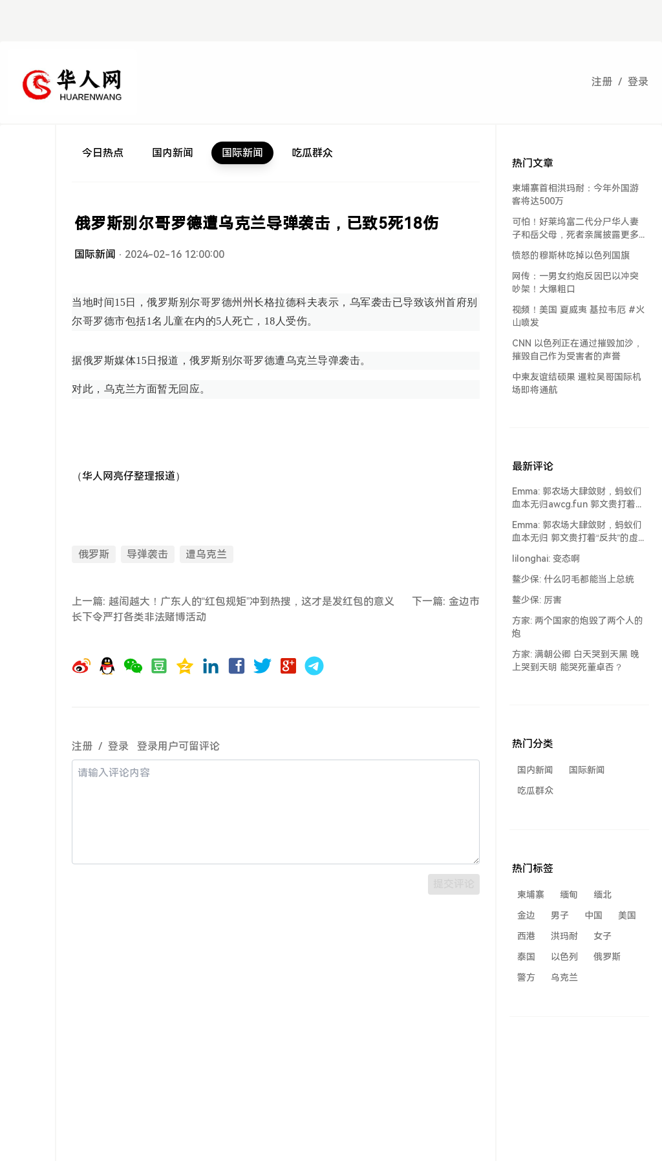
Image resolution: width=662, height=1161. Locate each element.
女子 (602, 936)
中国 (593, 915)
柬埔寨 (530, 894)
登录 (638, 82)
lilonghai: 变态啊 (546, 558)
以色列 (564, 957)
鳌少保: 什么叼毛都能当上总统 (573, 579)
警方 (526, 977)
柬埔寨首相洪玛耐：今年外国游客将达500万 (575, 194)
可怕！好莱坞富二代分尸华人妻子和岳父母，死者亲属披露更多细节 (575, 229)
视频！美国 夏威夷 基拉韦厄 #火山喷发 (578, 316)
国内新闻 (172, 153)
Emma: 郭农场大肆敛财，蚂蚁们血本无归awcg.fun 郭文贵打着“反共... (577, 498)
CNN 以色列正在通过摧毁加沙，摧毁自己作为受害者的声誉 (577, 349)
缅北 (602, 894)
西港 (526, 936)
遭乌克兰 (206, 554)
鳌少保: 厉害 (537, 600)
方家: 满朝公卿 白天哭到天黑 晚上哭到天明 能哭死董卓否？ (575, 660)
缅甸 (569, 894)
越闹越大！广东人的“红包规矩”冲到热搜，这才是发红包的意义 (252, 601)
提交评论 (454, 884)
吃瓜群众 (312, 153)
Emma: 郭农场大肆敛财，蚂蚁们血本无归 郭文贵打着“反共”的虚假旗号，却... (577, 532)
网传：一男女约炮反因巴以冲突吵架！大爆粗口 (575, 282)
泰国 (526, 957)
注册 (602, 82)
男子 (560, 915)
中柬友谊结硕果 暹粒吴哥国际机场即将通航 (576, 383)
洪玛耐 (564, 936)
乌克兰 (564, 977)
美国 (627, 915)
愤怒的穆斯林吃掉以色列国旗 (571, 255)
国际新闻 (242, 153)
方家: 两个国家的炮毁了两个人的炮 (577, 627)
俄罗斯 (93, 554)
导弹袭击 (147, 554)
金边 (526, 915)
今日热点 (102, 153)
